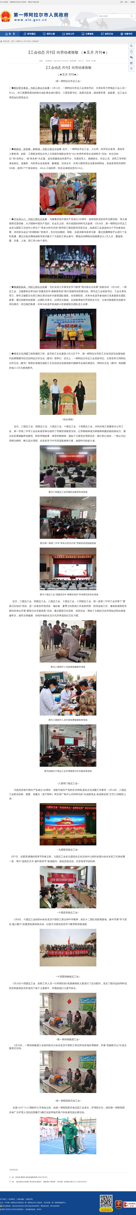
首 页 (12, 34)
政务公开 (70, 34)
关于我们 (3, 1199)
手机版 (131, 63)
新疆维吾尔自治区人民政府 (18, 2)
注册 (126, 2)
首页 (12, 41)
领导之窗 (51, 34)
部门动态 (27, 41)
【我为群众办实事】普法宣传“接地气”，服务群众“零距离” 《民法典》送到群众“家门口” (45, 1182)
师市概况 (31, 34)
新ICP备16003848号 (32, 1206)
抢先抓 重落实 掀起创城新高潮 (26, 1177)
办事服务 (89, 34)
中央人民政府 (4, 2)
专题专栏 (128, 34)
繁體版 (133, 2)
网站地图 (21, 1199)
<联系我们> (20, 1209)
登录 (121, 2)
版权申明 (29, 1199)
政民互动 (109, 34)
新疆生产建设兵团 (33, 2)
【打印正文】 (14, 1170)
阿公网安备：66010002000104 (14, 1206)
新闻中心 (19, 41)
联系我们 (12, 1199)
